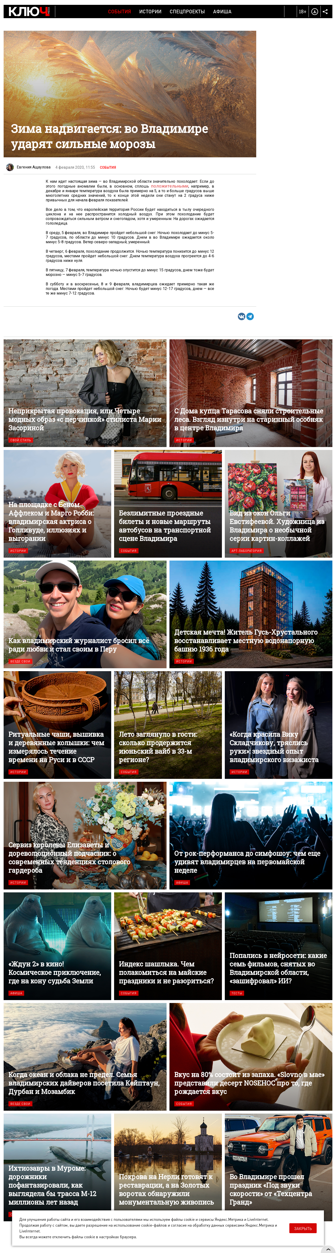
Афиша (222, 11)
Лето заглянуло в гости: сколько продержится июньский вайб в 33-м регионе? (168, 725)
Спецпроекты (187, 11)
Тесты (237, 993)
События (119, 11)
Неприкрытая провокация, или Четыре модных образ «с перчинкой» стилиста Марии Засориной (85, 393)
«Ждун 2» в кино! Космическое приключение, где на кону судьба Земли (57, 946)
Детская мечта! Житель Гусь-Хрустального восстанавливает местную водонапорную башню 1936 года (250, 614)
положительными (170, 186)
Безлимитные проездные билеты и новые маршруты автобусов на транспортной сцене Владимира (168, 503)
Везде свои (20, 661)
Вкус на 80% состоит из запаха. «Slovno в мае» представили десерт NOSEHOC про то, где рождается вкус (250, 1056)
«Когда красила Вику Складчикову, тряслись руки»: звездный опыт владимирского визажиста (278, 725)
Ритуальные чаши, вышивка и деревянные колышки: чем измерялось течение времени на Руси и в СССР (57, 725)
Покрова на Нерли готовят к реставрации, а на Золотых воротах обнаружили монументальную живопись (168, 1167)
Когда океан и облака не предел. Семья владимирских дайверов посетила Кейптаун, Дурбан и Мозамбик (85, 1056)
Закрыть (303, 1228)
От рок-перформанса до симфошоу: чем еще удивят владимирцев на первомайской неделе (250, 835)
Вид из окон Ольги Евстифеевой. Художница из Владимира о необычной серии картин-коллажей (278, 503)
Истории (150, 11)
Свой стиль (20, 440)
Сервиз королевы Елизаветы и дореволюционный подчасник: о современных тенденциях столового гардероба (85, 835)
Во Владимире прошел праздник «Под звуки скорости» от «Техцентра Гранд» (278, 1167)
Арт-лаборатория (247, 550)
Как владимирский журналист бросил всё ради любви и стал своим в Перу (85, 614)
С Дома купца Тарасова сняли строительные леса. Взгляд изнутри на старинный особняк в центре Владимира (250, 393)
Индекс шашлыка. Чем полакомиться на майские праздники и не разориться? (168, 946)
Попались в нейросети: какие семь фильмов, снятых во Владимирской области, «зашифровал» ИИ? (278, 946)
